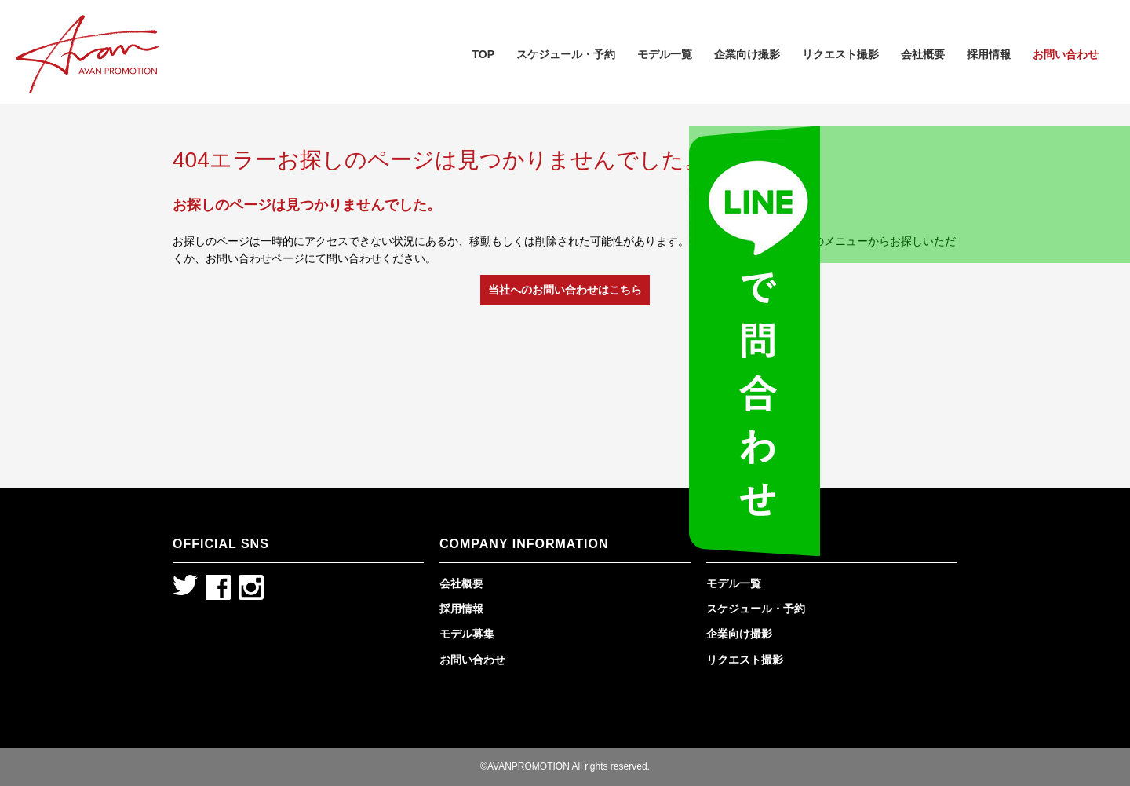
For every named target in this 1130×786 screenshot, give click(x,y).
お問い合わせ (1066, 54)
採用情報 (989, 54)
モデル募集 (466, 633)
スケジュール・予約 (565, 54)
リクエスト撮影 (840, 54)
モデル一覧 (664, 54)
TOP (483, 54)
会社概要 (923, 54)
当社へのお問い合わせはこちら (565, 289)
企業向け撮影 (747, 54)
